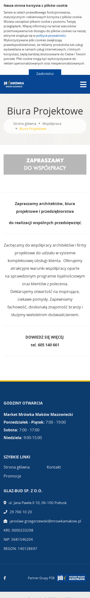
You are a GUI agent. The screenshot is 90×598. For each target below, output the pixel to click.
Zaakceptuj (45, 73)
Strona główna (24, 123)
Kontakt (54, 467)
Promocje (12, 476)
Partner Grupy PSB (41, 578)
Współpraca (51, 123)
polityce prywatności (51, 35)
